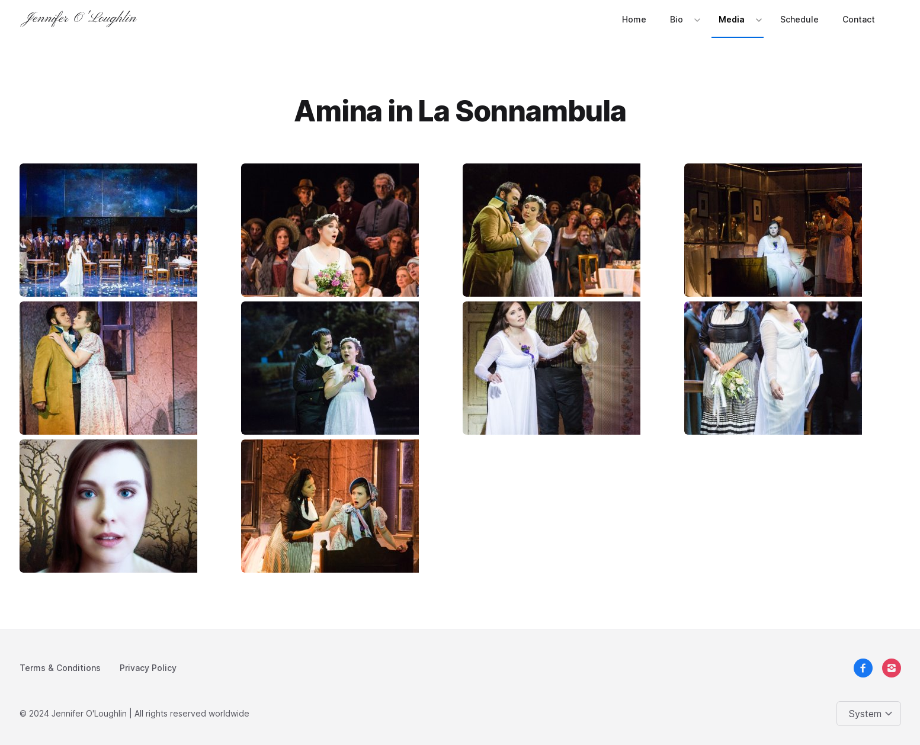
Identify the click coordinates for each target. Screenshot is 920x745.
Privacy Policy (148, 668)
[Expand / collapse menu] (696, 19)
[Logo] (81, 18)
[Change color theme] (871, 713)
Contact (858, 19)
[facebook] (863, 668)
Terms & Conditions (60, 668)
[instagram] (891, 668)
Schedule (799, 19)
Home (634, 19)
